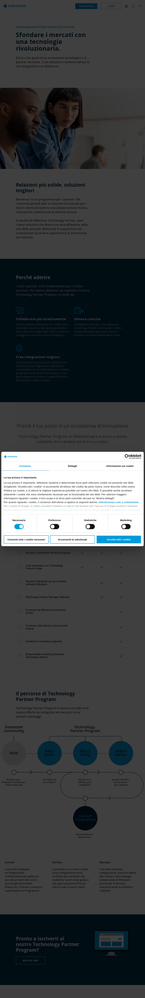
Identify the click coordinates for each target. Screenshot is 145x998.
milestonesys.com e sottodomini (119, 502)
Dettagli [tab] (72, 466)
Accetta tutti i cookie (119, 539)
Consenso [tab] (25, 466)
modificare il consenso (126, 509)
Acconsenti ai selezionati (72, 539)
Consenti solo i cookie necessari (26, 539)
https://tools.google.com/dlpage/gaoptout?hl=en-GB (55, 509)
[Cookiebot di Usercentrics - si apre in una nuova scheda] (127, 456)
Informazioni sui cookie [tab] (120, 466)
